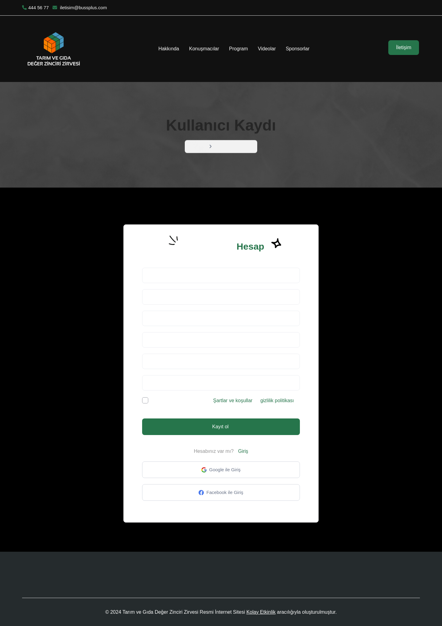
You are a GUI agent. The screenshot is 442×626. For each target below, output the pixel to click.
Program (238, 48)
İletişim (403, 47)
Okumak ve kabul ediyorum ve (218, 400)
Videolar (267, 48)
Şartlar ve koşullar (232, 400)
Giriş (243, 451)
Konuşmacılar (204, 48)
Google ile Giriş (221, 470)
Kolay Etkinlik (261, 612)
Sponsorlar (297, 48)
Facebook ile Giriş (221, 493)
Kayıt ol (220, 426)
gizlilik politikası (277, 400)
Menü (200, 147)
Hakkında (168, 48)
